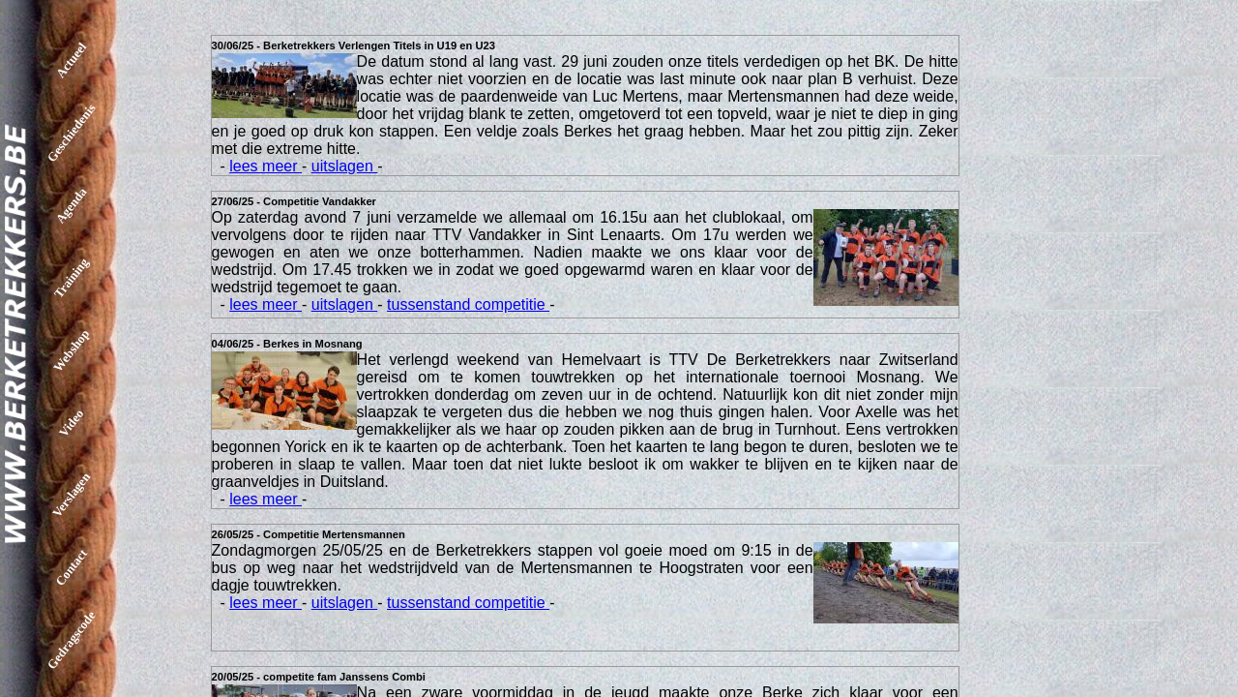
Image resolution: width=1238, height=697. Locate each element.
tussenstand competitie (468, 304)
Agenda (71, 206)
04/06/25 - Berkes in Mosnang (287, 343)
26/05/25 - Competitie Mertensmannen (308, 534)
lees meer (265, 166)
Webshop (71, 350)
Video (71, 422)
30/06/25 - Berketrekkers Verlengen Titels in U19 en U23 (353, 45)
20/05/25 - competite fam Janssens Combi (319, 676)
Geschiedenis (71, 133)
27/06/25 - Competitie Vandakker (294, 201)
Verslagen (71, 495)
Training (71, 277)
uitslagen (344, 166)
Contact (71, 567)
